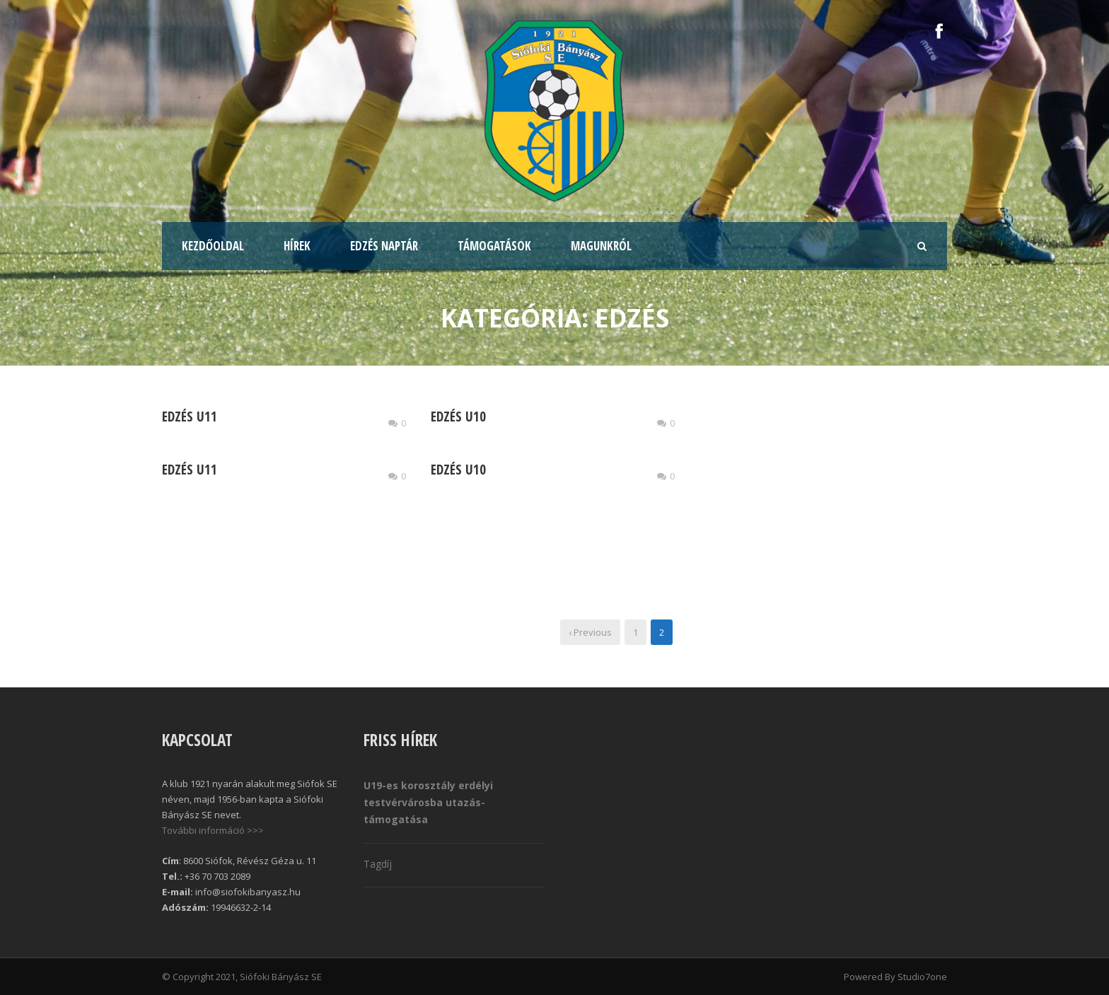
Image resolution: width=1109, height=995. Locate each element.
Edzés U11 (189, 416)
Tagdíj (378, 864)
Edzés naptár (384, 246)
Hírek (297, 246)
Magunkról (601, 246)
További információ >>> (213, 830)
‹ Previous (590, 632)
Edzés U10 (458, 416)
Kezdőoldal (213, 246)
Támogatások (494, 246)
